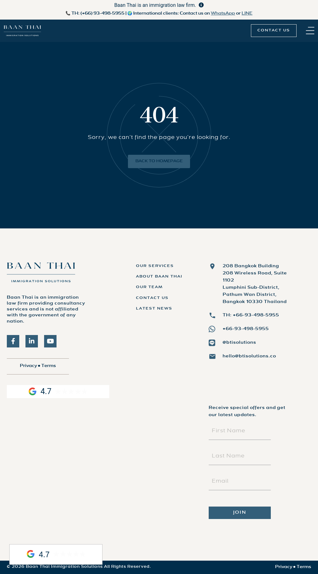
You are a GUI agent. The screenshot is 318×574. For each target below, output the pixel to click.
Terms (48, 366)
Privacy (28, 366)
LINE (247, 13)
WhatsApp (223, 13)
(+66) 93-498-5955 (102, 13)
